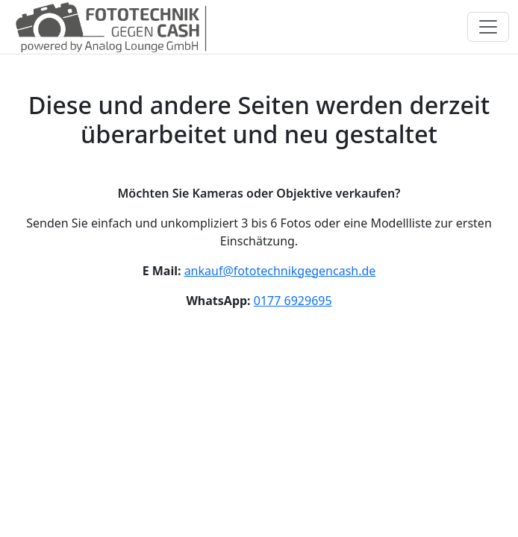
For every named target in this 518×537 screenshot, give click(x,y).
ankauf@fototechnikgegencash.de (280, 271)
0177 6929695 (293, 300)
